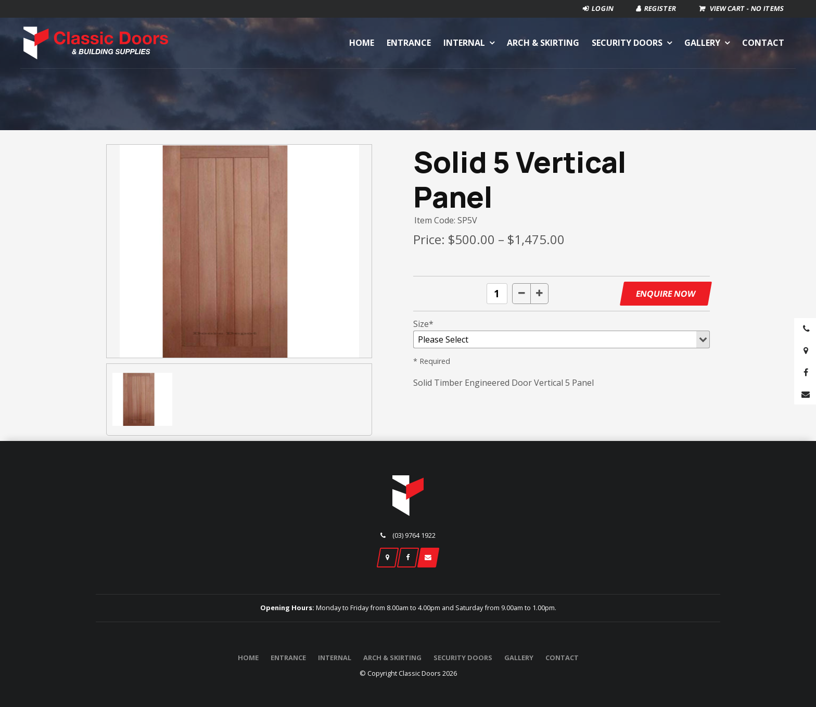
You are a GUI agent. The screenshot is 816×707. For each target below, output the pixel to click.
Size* (423, 324)
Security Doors (627, 42)
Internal (464, 42)
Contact (763, 42)
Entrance (409, 42)
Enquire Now (665, 293)
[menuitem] (248, 658)
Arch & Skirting (543, 42)
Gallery (702, 42)
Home (361, 42)
